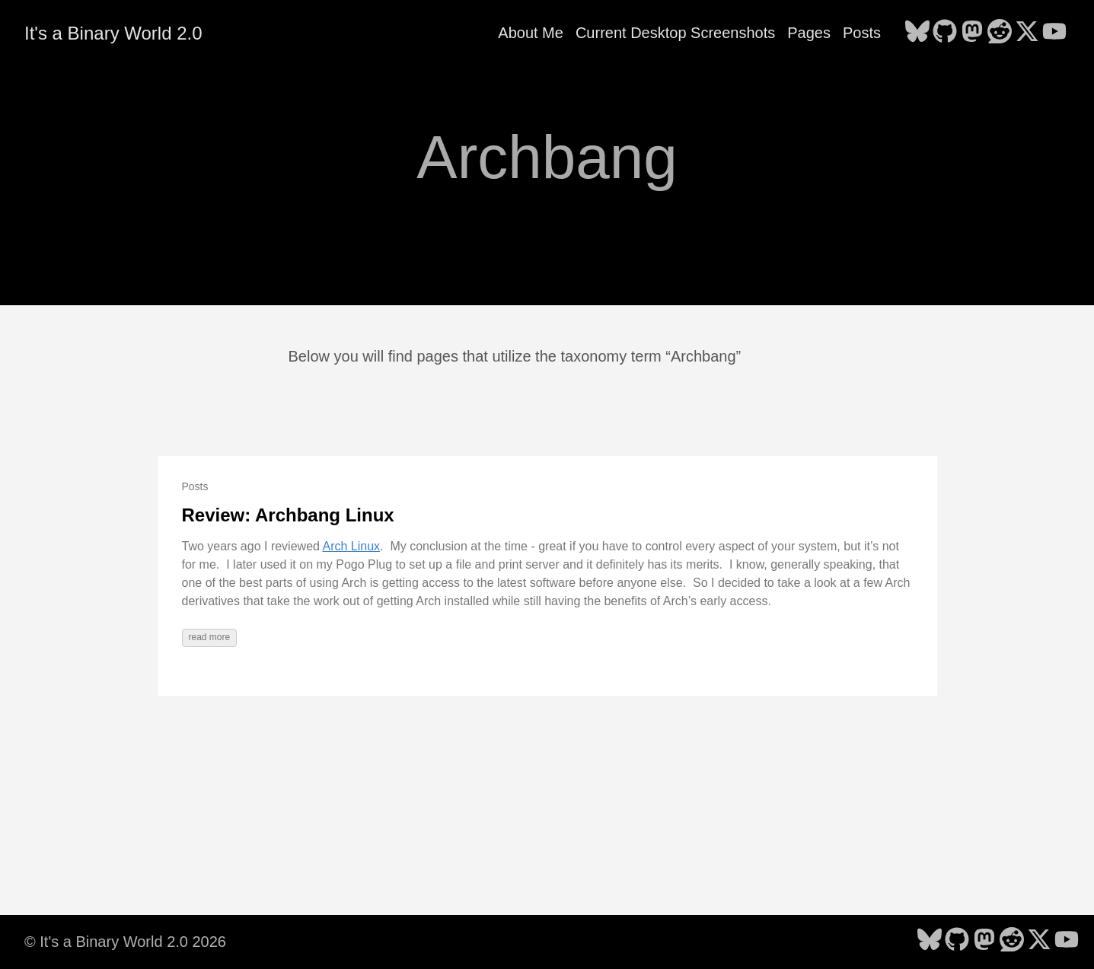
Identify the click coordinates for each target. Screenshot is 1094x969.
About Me (530, 32)
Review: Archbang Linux (288, 515)
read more (210, 637)
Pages (809, 32)
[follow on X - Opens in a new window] (1027, 32)
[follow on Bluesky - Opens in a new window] (917, 32)
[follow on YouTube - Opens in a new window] (1054, 32)
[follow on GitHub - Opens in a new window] (945, 32)
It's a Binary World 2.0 (113, 33)
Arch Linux (351, 546)
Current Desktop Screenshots (675, 32)
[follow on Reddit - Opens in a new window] (999, 32)
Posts (862, 32)
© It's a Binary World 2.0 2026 (125, 941)
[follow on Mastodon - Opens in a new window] (972, 32)
